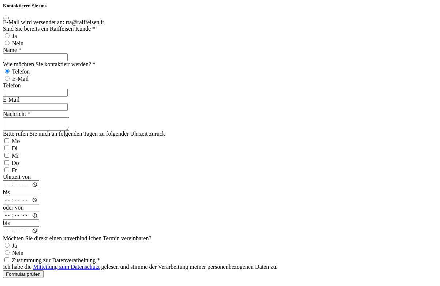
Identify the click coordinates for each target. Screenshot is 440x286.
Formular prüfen (23, 276)
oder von (13, 210)
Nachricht (16, 114)
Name (12, 50)
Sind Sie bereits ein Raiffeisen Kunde (49, 29)
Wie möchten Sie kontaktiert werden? (49, 64)
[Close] (6, 18)
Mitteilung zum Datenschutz (66, 269)
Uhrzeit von (17, 179)
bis (6, 194)
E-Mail (11, 100)
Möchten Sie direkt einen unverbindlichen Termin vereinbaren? (77, 240)
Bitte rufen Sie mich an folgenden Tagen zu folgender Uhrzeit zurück (84, 136)
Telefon (12, 85)
